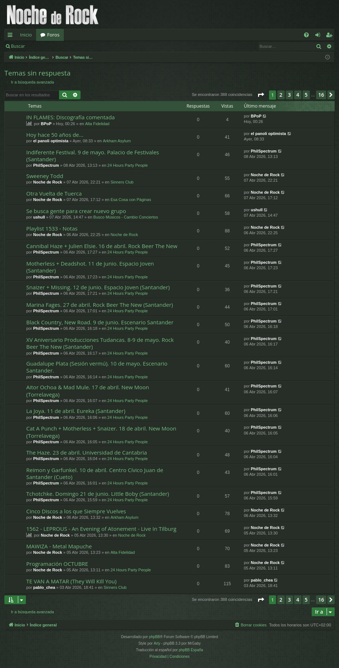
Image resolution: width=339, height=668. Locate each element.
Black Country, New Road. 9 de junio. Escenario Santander (100, 322)
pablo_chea (44, 587)
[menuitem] (306, 35)
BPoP (46, 123)
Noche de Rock (47, 182)
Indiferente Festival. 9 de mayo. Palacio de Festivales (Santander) (92, 155)
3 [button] (289, 94)
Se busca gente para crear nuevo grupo (76, 211)
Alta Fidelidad (97, 123)
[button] (260, 94)
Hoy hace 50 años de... (54, 134)
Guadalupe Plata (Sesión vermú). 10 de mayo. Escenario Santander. (96, 367)
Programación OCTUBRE (57, 563)
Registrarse (82, 46)
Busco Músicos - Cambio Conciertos (125, 217)
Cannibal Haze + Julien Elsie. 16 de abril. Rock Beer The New (102, 246)
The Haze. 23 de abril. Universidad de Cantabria (86, 452)
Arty (157, 643)
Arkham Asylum (116, 141)
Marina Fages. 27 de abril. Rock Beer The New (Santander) (99, 304)
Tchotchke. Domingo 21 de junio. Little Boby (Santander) (97, 493)
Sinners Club (121, 182)
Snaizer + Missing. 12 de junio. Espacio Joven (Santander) (98, 287)
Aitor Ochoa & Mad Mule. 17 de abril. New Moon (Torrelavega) (87, 390)
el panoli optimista (51, 141)
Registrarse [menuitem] (331, 36)
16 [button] (321, 94)
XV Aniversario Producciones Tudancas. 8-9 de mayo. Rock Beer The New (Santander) (100, 343)
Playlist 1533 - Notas (52, 228)
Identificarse (48, 46)
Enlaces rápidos (11, 36)
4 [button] (297, 94)
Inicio (26, 34)
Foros (53, 34)
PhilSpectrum (46, 165)
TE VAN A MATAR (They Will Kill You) (71, 581)
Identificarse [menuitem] (319, 36)
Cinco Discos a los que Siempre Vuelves (76, 511)
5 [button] (306, 94)
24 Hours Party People (128, 165)
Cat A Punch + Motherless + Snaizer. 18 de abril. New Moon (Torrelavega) (101, 432)
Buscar (18, 46)
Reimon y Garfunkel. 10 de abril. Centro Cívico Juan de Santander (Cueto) (94, 473)
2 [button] (281, 94)
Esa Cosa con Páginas (130, 199)
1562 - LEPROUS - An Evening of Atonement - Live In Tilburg (101, 528)
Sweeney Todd (44, 175)
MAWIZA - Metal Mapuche (59, 546)
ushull (39, 217)
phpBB (154, 637)
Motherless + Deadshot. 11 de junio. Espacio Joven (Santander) (90, 267)
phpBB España (191, 650)
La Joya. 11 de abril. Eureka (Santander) (75, 410)
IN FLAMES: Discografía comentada (70, 117)
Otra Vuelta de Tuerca (54, 193)
